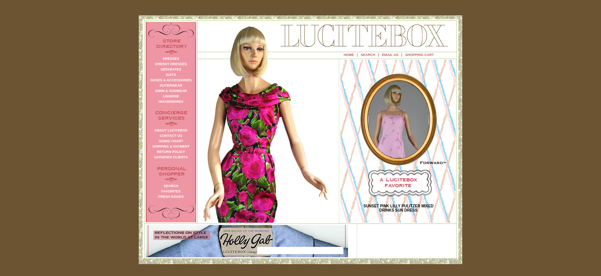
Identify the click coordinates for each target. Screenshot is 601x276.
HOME (349, 55)
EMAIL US (390, 55)
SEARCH (368, 55)
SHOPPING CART (419, 55)
